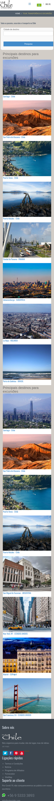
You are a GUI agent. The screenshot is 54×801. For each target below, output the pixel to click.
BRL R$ (48, 4)
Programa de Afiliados (14, 770)
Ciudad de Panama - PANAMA (14, 259)
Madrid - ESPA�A (10, 674)
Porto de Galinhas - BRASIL (13, 381)
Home (17, 14)
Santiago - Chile (9, 96)
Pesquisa (28, 44)
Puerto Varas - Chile (10, 177)
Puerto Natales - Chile (11, 218)
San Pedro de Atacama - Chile (14, 137)
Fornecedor (10, 774)
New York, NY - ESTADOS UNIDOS (15, 633)
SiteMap (8, 777)
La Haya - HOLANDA (10, 340)
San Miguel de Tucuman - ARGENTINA (17, 592)
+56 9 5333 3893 (20, 795)
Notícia (8, 767)
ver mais (5, 746)
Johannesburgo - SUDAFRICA (14, 299)
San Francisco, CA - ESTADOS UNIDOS (17, 715)
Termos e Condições (14, 764)
